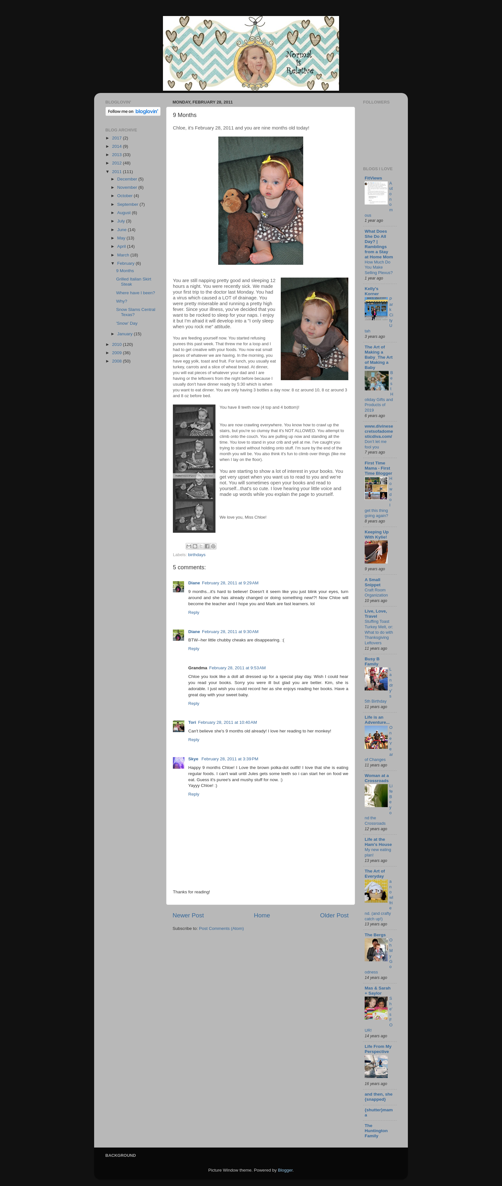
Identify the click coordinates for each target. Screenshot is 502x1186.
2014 (117, 146)
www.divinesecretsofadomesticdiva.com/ (379, 431)
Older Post (334, 915)
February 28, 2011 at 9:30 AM (230, 631)
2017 (117, 138)
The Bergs (375, 934)
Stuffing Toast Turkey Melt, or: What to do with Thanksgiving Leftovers (379, 632)
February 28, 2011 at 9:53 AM (237, 667)
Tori (192, 722)
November (127, 187)
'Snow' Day (127, 323)
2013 (117, 154)
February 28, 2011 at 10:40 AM (227, 722)
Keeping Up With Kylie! (377, 534)
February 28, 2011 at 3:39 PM (229, 758)
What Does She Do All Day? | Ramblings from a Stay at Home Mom (379, 244)
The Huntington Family (376, 1130)
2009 (117, 352)
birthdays (197, 554)
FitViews (373, 178)
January (125, 333)
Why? (121, 301)
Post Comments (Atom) (221, 928)
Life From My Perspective (378, 1049)
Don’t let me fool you (375, 444)
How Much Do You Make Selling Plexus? (379, 267)
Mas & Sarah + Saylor (378, 991)
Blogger (285, 1170)
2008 (117, 361)
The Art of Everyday (375, 874)
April (122, 246)
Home (262, 915)
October (125, 195)
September (128, 204)
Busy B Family (372, 661)
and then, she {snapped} (379, 1097)
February (126, 263)
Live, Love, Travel (376, 614)
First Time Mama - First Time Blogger (378, 468)
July (121, 221)
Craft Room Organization (376, 593)
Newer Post (188, 915)
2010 (117, 344)
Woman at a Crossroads (377, 778)
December (127, 179)
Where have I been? (135, 292)
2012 (117, 163)
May (121, 238)
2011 (117, 171)
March (123, 255)
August (124, 212)
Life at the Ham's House (378, 842)
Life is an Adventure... (377, 720)
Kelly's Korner (372, 291)
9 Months (125, 270)
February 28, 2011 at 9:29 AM (230, 582)
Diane (194, 582)
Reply (193, 612)
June (122, 229)
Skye (193, 758)
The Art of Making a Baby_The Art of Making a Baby (379, 357)
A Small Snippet (373, 582)
